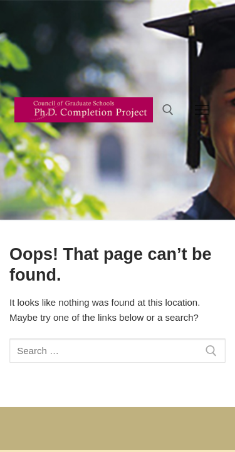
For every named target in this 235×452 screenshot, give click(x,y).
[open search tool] (168, 110)
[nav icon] (202, 109)
